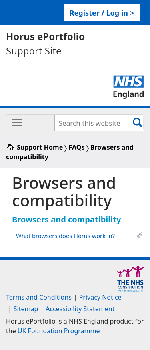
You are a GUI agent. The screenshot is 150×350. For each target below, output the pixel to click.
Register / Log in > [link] (102, 13)
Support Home (35, 147)
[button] (139, 234)
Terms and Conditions (39, 297)
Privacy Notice (100, 297)
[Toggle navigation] (75, 122)
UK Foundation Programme (59, 330)
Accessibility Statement (80, 308)
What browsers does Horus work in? (65, 236)
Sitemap (26, 308)
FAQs (77, 147)
